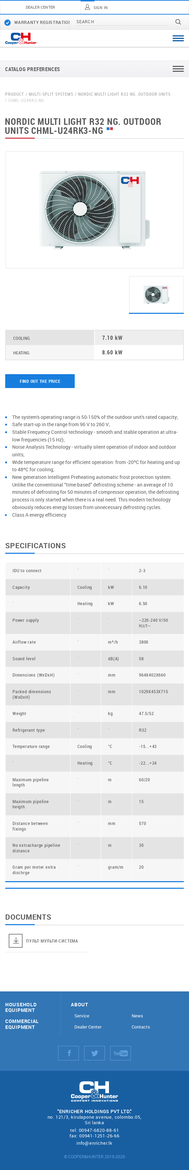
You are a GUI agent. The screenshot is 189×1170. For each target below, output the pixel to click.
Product (14, 94)
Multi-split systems (51, 94)
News (137, 1016)
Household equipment (20, 1008)
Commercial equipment (22, 1024)
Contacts (141, 1027)
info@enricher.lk (94, 1143)
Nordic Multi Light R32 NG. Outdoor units (124, 94)
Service (81, 1016)
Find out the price (40, 381)
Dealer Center (87, 1027)
